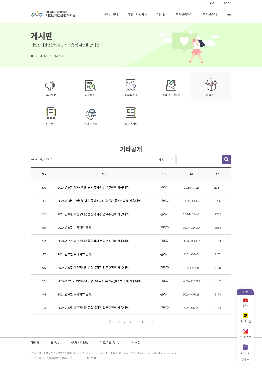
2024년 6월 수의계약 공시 (74, 294)
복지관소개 (210, 14)
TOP (245, 292)
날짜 (191, 174)
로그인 (212, 3)
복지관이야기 (184, 14)
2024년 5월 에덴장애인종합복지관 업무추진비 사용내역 (93, 308)
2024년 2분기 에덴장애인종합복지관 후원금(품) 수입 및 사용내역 (99, 281)
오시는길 (135, 342)
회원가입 (227, 3)
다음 (151, 322)
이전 (111, 322)
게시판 (161, 14)
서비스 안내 (110, 14)
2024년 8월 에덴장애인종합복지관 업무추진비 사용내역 (93, 214)
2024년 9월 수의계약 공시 (74, 228)
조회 (217, 174)
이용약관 (35, 342)
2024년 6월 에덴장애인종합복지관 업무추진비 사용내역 (93, 268)
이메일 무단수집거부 (110, 342)
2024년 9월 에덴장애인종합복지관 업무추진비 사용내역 (93, 187)
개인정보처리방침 (79, 342)
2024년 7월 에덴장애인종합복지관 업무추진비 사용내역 (93, 241)
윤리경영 (55, 342)
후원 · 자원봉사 (137, 14)
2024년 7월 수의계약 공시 (74, 254)
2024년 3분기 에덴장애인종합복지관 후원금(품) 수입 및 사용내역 (99, 201)
